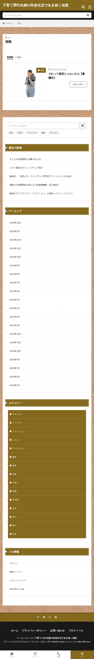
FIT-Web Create (56, 641)
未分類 (15, 499)
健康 (42, 70)
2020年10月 (15, 351)
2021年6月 (15, 291)
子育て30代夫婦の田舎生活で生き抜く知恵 (36, 5)
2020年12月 (15, 334)
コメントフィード (18, 580)
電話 (59, 655)
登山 (11, 133)
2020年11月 (15, 342)
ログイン (14, 563)
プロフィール (76, 630)
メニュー (35, 655)
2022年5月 (15, 231)
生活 (14, 508)
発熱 (19, 23)
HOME (9, 23)
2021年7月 (15, 282)
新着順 (10, 57)
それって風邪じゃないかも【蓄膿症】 (66, 75)
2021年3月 (15, 308)
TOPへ (82, 655)
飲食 (43, 133)
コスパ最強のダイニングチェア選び (26, 167)
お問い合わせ (57, 630)
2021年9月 (15, 265)
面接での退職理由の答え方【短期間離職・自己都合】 (34, 184)
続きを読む (78, 84)
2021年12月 (15, 239)
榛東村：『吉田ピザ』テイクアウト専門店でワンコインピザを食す (41, 176)
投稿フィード (16, 571)
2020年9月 (15, 359)
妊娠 (14, 474)
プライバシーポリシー (34, 630)
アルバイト (53, 133)
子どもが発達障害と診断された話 (25, 159)
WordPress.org (17, 589)
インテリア (17, 422)
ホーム (14, 630)
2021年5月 (15, 299)
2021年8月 (15, 274)
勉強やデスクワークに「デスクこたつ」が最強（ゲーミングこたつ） (42, 193)
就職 (14, 491)
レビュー (16, 440)
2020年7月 (15, 368)
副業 (14, 465)
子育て (20, 133)
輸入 (14, 525)
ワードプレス (32, 133)
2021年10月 (15, 257)
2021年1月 (15, 325)
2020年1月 (15, 385)
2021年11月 (15, 248)
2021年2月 (15, 316)
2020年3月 (15, 376)
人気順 (18, 57)
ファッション (18, 431)
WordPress (84, 641)
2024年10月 (15, 222)
